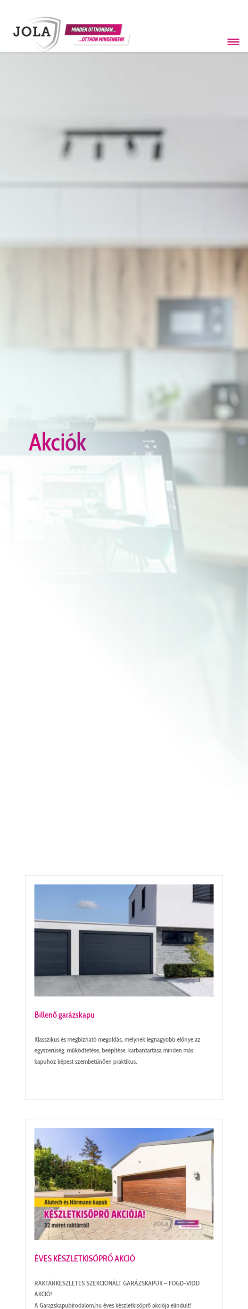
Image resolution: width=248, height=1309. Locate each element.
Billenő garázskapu (64, 1015)
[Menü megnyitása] (233, 42)
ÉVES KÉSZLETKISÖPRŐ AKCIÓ (84, 1258)
